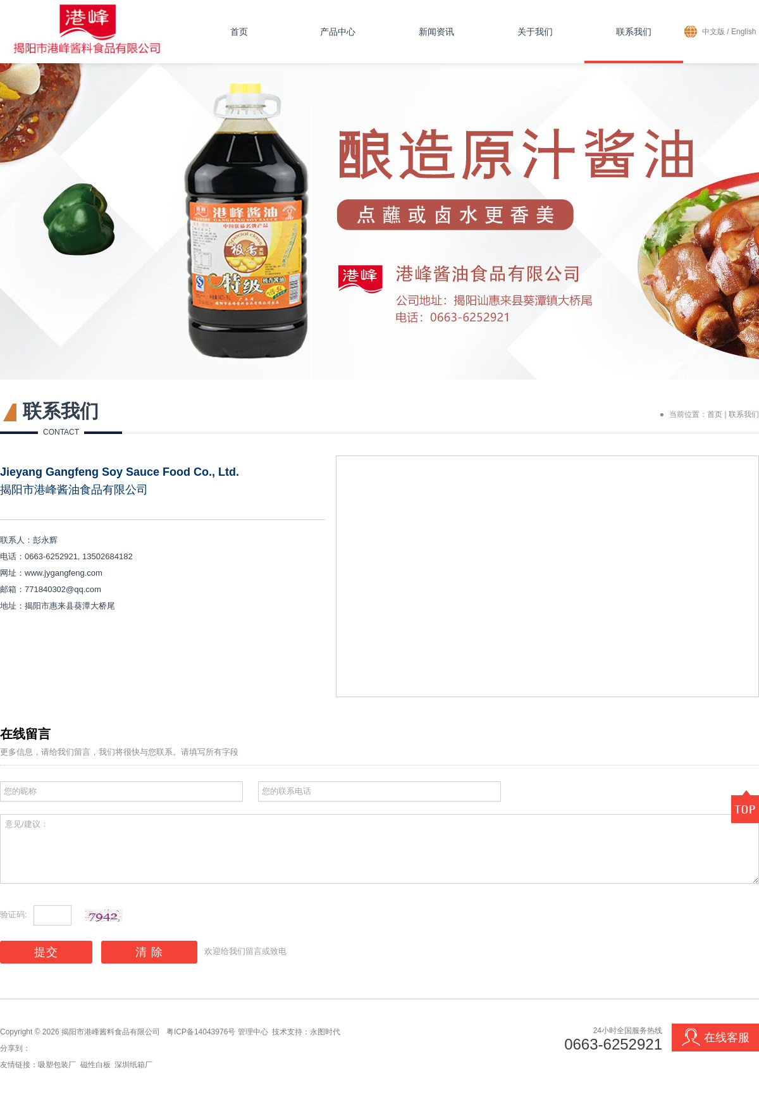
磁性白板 (95, 1064)
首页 (239, 32)
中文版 (713, 31)
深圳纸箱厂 (133, 1064)
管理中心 (253, 1031)
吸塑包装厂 (57, 1064)
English (743, 31)
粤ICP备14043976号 (200, 1031)
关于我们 (535, 32)
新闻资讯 (436, 32)
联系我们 (633, 32)
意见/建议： (379, 849)
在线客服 (715, 1037)
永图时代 (325, 1031)
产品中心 (337, 32)
